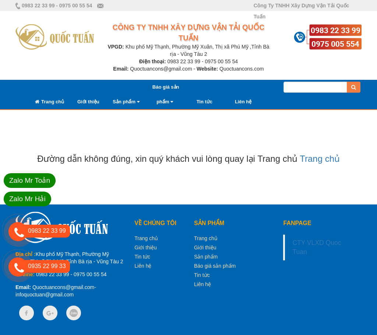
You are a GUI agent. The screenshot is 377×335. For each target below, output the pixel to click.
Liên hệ (243, 101)
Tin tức (204, 101)
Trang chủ (49, 101)
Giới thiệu (88, 101)
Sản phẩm (126, 101)
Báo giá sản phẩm (215, 266)
